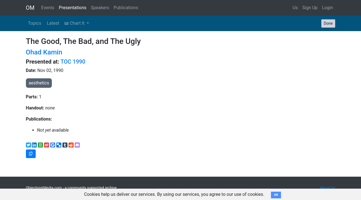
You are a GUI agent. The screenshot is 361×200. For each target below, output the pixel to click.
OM (30, 7)
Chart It (75, 23)
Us (295, 7)
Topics (34, 23)
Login (327, 7)
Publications (126, 7)
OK (276, 195)
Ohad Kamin (44, 52)
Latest (53, 23)
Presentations (72, 7)
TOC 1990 (72, 61)
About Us (327, 188)
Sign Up (310, 7)
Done (328, 23)
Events (47, 7)
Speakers (100, 7)
